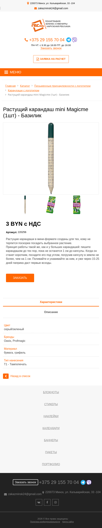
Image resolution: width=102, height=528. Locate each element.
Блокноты (51, 392)
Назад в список (16, 376)
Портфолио (51, 464)
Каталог (25, 86)
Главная (10, 86)
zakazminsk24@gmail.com (53, 8)
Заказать (20, 277)
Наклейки (50, 416)
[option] (51, 158)
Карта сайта (68, 522)
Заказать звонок (51, 48)
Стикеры (51, 404)
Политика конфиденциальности (45, 522)
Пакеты (51, 452)
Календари (51, 428)
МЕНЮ (15, 72)
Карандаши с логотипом (23, 90)
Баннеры (51, 440)
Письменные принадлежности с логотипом (62, 86)
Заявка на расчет (50, 59)
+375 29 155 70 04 (47, 39)
